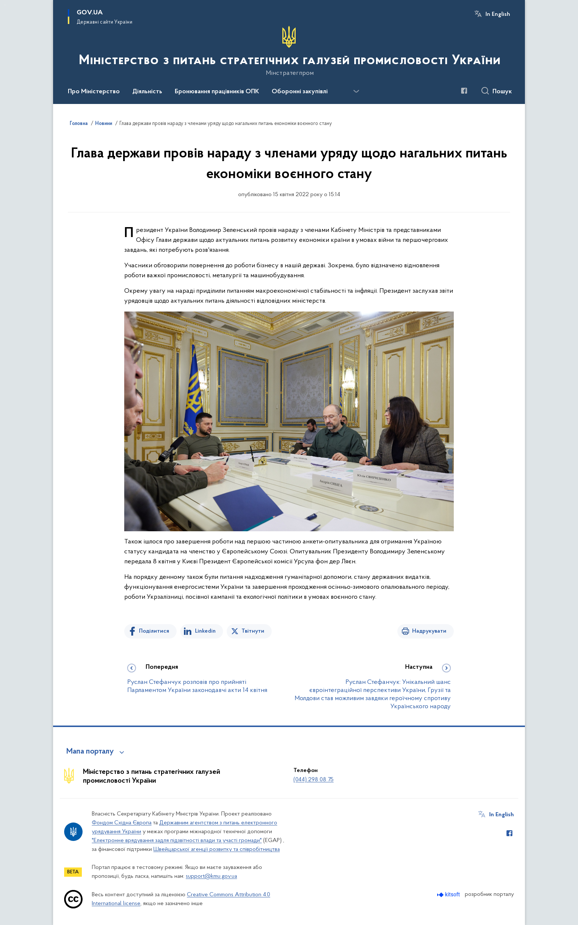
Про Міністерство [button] (94, 91)
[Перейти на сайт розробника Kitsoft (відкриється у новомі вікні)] (449, 894)
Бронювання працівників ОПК (217, 91)
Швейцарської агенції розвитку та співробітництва (216, 849)
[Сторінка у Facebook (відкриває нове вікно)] (464, 90)
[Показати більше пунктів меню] (356, 91)
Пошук (502, 91)
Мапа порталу (90, 752)
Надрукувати (429, 631)
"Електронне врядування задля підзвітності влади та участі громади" (177, 841)
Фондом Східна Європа (122, 823)
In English (497, 14)
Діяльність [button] (147, 91)
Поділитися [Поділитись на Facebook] (154, 631)
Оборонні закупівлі (300, 91)
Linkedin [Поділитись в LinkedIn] (205, 631)
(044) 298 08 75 (313, 780)
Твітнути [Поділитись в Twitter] (252, 631)
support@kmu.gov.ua (211, 876)
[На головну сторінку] (289, 51)
